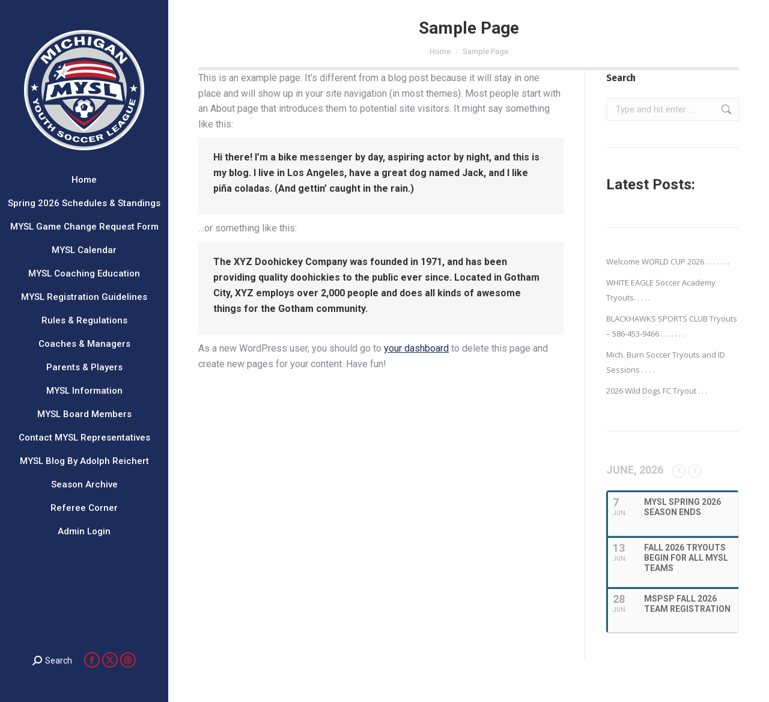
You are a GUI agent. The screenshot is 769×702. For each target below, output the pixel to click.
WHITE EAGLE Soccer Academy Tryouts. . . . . (661, 290)
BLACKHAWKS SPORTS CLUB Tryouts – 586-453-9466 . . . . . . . (671, 326)
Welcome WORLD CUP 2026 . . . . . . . (667, 261)
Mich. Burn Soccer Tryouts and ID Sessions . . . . (665, 362)
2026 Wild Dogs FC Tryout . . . (656, 390)
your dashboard (416, 348)
